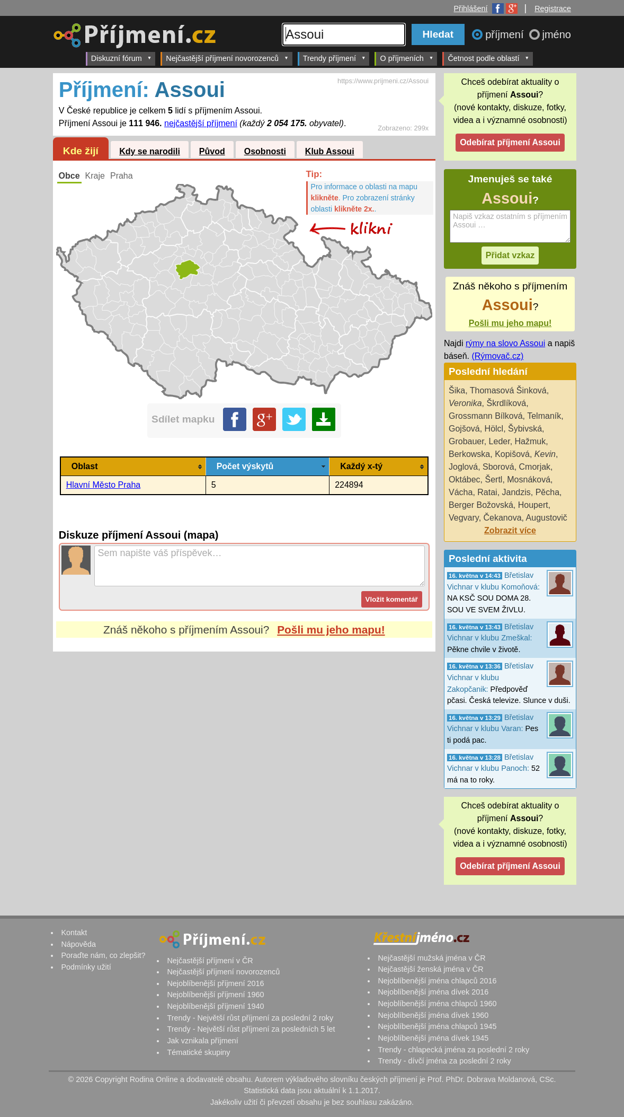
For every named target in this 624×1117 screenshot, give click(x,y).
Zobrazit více (510, 530)
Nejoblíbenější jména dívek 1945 (433, 1038)
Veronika (465, 403)
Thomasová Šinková (508, 390)
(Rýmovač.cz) (497, 355)
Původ (212, 151)
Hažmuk (530, 441)
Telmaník (544, 415)
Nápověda (78, 944)
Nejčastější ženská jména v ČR (430, 969)
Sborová (498, 466)
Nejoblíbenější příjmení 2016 (215, 983)
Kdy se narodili (149, 151)
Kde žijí (81, 150)
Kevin (545, 454)
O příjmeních (406, 58)
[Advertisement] (244, 751)
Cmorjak (535, 466)
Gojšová (464, 428)
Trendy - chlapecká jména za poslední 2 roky (453, 1049)
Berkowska (469, 454)
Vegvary (464, 517)
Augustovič (546, 517)
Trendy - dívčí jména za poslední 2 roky (444, 1061)
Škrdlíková (506, 403)
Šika (457, 390)
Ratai (487, 492)
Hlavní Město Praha (103, 484)
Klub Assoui (329, 151)
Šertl (493, 479)
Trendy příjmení (334, 58)
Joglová (463, 466)
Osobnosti (265, 151)
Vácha (461, 492)
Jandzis (516, 492)
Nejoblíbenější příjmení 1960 (215, 994)
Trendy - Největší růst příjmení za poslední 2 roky (250, 1018)
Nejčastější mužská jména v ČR (431, 958)
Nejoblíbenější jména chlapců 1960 (437, 1003)
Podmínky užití (86, 967)
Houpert (533, 504)
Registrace (552, 8)
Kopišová (512, 454)
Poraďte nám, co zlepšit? (103, 955)
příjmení (506, 34)
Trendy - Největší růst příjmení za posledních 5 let (251, 1029)
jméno (556, 34)
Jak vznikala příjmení (202, 1040)
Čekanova (503, 517)
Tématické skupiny (198, 1052)
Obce (69, 175)
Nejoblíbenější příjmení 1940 (215, 1006)
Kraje (95, 175)
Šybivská (525, 428)
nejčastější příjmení (200, 123)
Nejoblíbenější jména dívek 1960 (433, 1015)
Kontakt (74, 932)
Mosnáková (528, 479)
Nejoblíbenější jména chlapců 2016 (437, 981)
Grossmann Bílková (486, 415)
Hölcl (494, 428)
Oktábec (464, 479)
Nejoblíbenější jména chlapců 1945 (437, 1026)
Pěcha (547, 492)
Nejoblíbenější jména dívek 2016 (433, 992)
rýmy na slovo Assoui (505, 343)
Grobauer (466, 441)
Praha (121, 175)
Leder (499, 441)
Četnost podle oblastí (488, 58)
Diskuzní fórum (121, 58)
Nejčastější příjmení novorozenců (227, 58)
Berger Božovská (481, 504)
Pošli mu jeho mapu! (331, 629)
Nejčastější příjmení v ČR (210, 960)
